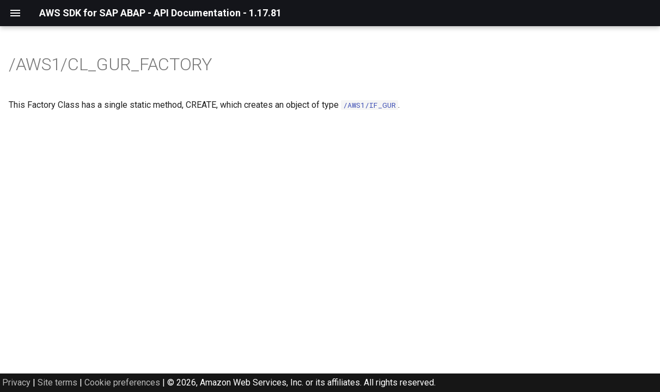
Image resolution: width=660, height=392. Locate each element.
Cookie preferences (122, 382)
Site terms (57, 382)
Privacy (16, 382)
